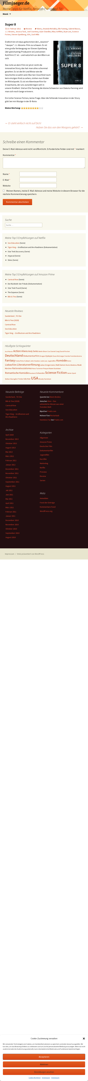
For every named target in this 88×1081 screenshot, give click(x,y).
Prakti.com (51, 411)
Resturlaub (54, 415)
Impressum (46, 1078)
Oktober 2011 (11, 477)
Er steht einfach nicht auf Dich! (23, 123)
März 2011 (10, 507)
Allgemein (44, 437)
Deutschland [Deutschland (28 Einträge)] (14, 355)
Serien (42, 480)
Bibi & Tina (12, 296)
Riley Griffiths (57, 31)
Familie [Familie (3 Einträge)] (67, 356)
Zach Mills (35, 34)
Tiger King (12, 247)
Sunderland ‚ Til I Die (13, 316)
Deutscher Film (46, 446)
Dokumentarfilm (46, 450)
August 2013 (11, 447)
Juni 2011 (9, 494)
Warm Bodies (55, 397)
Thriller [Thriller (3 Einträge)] (20, 379)
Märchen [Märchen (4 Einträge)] (8, 368)
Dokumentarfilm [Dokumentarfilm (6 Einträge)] (31, 355)
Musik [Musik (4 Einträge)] (79, 365)
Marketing (44, 463)
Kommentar (9, 155)
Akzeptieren (44, 1057)
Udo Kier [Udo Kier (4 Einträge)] (27, 379)
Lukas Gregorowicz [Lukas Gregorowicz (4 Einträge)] (47, 365)
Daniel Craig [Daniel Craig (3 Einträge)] (55, 351)
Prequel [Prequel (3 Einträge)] (46, 368)
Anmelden (44, 498)
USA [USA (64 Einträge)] (34, 378)
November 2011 (12, 473)
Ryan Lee (67, 31)
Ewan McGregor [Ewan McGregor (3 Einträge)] (58, 356)
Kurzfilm (43, 459)
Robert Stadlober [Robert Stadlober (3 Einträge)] (55, 368)
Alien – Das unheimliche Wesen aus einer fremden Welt (52, 404)
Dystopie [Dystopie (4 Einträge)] (49, 356)
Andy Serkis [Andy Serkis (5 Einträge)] (33, 351)
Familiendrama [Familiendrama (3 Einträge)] (76, 356)
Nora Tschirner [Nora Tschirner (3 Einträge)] (37, 368)
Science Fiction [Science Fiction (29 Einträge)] (56, 372)
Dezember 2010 (12, 520)
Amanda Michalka (50, 28)
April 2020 (10, 435)
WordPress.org (46, 511)
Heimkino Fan (45, 420)
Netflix (42, 467)
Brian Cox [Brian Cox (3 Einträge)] (46, 351)
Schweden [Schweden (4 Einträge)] (40, 373)
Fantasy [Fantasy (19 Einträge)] (10, 360)
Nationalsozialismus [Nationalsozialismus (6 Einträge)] (22, 368)
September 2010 (12, 533)
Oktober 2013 (11, 443)
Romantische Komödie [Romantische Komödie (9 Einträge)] (17, 372)
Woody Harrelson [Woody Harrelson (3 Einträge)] (45, 379)
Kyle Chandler (45, 31)
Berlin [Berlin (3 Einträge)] (41, 351)
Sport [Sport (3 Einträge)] (74, 373)
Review (29, 28)
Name (6, 174)
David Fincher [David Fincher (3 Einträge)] (65, 351)
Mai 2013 (9, 452)
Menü (5, 14)
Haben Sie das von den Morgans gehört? (59, 127)
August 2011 (11, 486)
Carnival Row (13, 279)
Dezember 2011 (12, 469)
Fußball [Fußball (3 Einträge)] (27, 361)
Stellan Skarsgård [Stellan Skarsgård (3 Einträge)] (11, 379)
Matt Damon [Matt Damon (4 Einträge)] (60, 365)
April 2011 (10, 503)
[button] (83, 1038)
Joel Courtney (33, 31)
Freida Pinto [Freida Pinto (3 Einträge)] (19, 361)
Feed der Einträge (47, 502)
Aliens (39, 28)
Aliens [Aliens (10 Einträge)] (24, 351)
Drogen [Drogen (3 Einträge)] (42, 356)
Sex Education (13, 243)
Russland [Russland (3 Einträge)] (32, 373)
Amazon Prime (46, 442)
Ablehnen (44, 1064)
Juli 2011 (9, 490)
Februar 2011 (11, 511)
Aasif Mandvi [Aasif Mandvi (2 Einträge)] (9, 351)
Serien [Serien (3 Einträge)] (69, 373)
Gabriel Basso (74, 28)
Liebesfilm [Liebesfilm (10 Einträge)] (11, 364)
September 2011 (12, 482)
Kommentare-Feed (47, 507)
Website (7, 185)
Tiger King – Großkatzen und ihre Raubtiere (23, 333)
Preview (43, 472)
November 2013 (12, 439)
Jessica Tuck (20, 31)
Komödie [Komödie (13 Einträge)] (61, 360)
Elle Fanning (63, 28)
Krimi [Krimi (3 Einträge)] (69, 361)
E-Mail (6, 179)
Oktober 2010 (11, 529)
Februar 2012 (11, 460)
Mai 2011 (9, 499)
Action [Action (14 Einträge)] (17, 351)
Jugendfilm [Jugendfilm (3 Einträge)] (52, 361)
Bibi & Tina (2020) (12, 320)
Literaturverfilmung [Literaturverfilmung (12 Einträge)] (28, 364)
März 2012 (10, 456)
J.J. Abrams (10, 31)
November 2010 (12, 524)
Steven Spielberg (18, 34)
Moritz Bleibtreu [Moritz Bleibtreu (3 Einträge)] (71, 365)
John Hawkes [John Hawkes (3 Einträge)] (35, 361)
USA (28, 34)
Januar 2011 (10, 516)
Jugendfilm (44, 455)
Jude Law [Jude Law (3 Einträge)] (43, 361)
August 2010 (11, 537)
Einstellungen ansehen (44, 1072)
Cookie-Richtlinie (35, 1078)
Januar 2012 (10, 464)
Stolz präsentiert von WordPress (30, 554)
